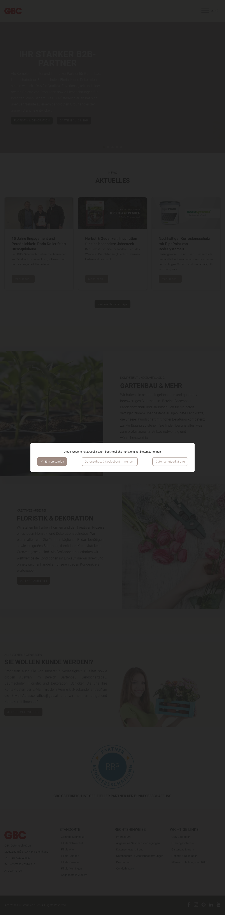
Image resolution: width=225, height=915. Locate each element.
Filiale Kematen (70, 862)
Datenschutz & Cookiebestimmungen (109, 461)
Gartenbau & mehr (182, 849)
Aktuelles (112, 180)
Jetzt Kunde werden (23, 762)
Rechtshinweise (130, 829)
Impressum (123, 836)
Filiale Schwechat (72, 843)
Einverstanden (52, 461)
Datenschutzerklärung (170, 461)
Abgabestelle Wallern (74, 874)
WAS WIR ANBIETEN (33, 580)
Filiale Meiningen (71, 868)
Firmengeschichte (182, 843)
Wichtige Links (184, 829)
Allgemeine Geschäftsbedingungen (138, 843)
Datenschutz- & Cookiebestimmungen (139, 855)
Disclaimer (123, 862)
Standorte (70, 829)
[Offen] (210, 11)
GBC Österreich (180, 836)
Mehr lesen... (23, 278)
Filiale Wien (68, 849)
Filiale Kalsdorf (70, 855)
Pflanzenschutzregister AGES (189, 862)
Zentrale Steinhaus (72, 836)
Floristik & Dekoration (184, 855)
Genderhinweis (125, 868)
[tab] (104, 147)
